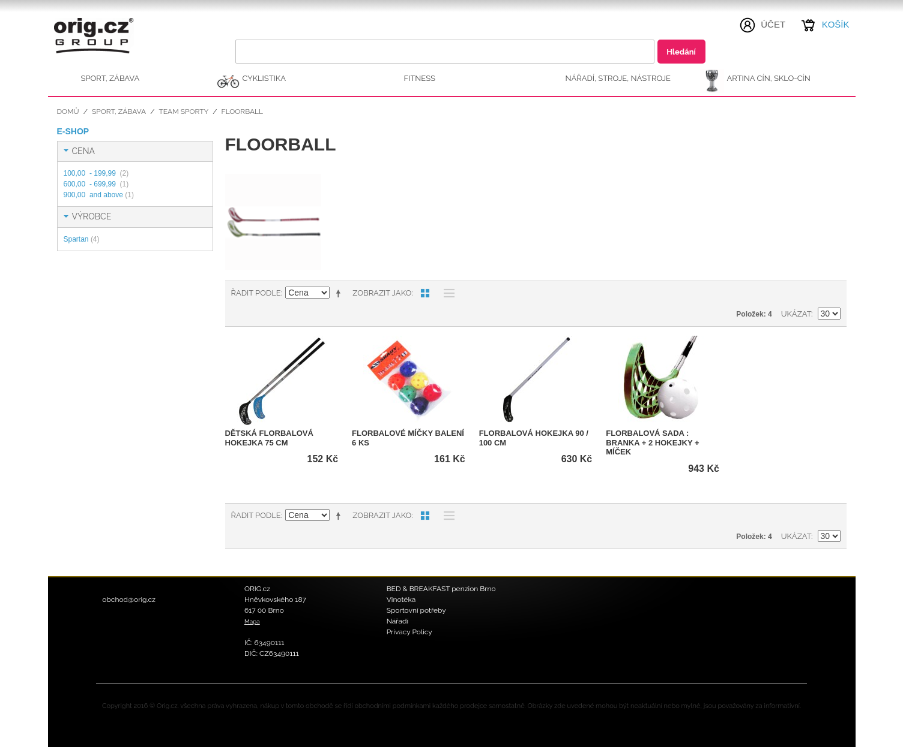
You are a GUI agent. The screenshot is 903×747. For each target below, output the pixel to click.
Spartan (82, 239)
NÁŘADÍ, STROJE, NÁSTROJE (618, 78)
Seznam (446, 293)
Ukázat (796, 313)
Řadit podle (256, 292)
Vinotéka (401, 599)
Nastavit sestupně (340, 293)
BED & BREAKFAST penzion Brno (441, 589)
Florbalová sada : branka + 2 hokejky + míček (652, 442)
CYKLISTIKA (264, 78)
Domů (68, 111)
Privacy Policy (409, 632)
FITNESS (420, 78)
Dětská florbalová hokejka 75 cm (269, 438)
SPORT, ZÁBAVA (110, 78)
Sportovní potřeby (416, 610)
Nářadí (398, 621)
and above (99, 195)
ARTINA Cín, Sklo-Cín (769, 78)
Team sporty (183, 111)
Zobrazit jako (381, 292)
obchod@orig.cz (129, 599)
